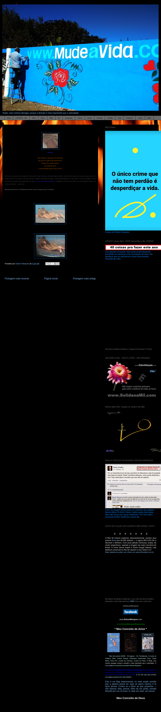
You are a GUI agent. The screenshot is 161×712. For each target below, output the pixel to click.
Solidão (110, 118)
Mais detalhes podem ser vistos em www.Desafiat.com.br (129, 552)
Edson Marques (23, 264)
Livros (140, 118)
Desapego (69, 118)
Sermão (100, 118)
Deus (43, 118)
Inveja (89, 118)
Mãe (51, 118)
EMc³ (149, 118)
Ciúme (80, 118)
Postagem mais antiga (84, 278)
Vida (119, 118)
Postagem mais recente (17, 278)
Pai (59, 118)
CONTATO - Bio (21, 118)
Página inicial (51, 278)
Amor (34, 118)
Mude (114, 540)
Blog (8, 118)
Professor (129, 118)
